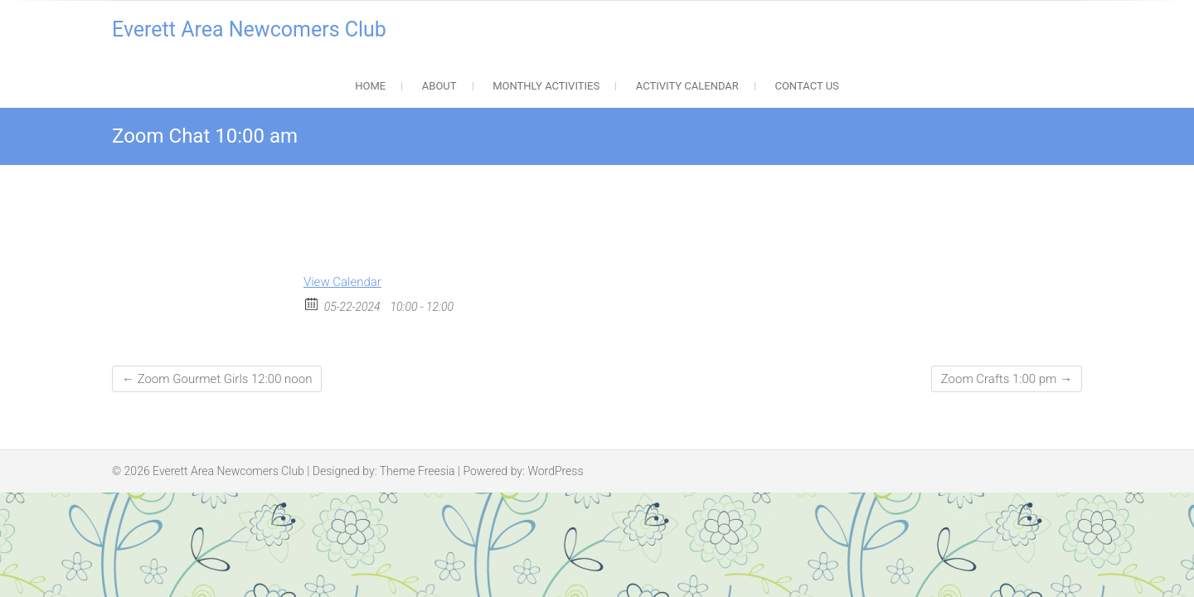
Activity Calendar (687, 86)
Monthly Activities (546, 86)
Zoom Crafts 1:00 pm (1006, 378)
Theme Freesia (417, 471)
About (439, 86)
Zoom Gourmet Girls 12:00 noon (217, 378)
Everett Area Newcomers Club (249, 29)
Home (370, 86)
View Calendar (342, 281)
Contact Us (806, 86)
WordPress (555, 471)
